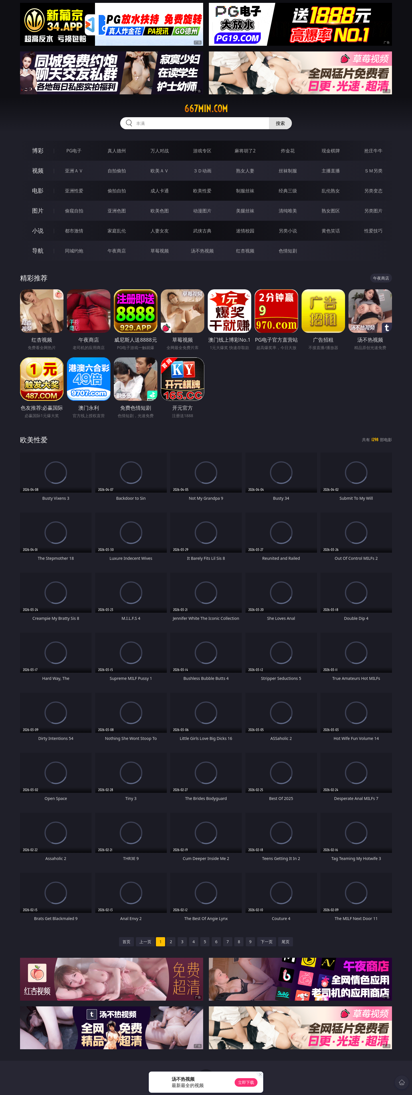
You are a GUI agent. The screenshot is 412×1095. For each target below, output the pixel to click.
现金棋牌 (331, 151)
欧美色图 (159, 211)
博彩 (37, 150)
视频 (37, 170)
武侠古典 (202, 231)
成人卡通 (159, 191)
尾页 (286, 941)
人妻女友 (159, 231)
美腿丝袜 (245, 211)
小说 (37, 230)
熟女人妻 (245, 171)
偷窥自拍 (74, 211)
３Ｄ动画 (202, 171)
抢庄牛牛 (373, 151)
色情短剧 (288, 251)
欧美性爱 (202, 191)
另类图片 (373, 211)
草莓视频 (159, 251)
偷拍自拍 (117, 191)
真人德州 (117, 151)
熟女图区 (331, 211)
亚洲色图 (117, 211)
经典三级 (288, 191)
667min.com (206, 108)
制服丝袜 (245, 191)
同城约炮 (74, 251)
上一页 (145, 941)
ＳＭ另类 (373, 171)
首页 (126, 941)
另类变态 (373, 191)
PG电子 (74, 151)
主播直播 (331, 171)
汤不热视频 (202, 251)
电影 (37, 190)
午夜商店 (117, 251)
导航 (37, 250)
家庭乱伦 (117, 231)
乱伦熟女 (331, 191)
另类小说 (288, 231)
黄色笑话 (331, 231)
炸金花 (288, 151)
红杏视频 (245, 251)
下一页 (267, 941)
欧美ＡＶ (159, 171)
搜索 (280, 123)
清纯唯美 (288, 211)
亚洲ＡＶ (74, 171)
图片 (37, 210)
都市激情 (74, 231)
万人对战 (159, 151)
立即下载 (246, 1082)
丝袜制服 (288, 171)
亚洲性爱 (74, 191)
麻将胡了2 (245, 151)
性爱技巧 (373, 231)
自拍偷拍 (117, 171)
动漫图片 (202, 211)
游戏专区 (202, 151)
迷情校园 (245, 231)
